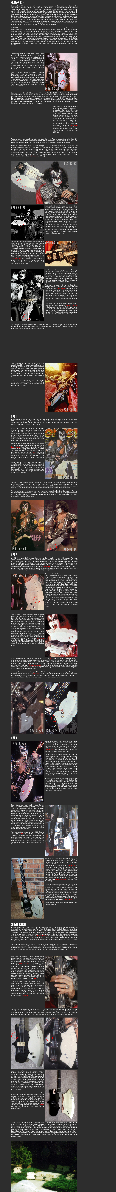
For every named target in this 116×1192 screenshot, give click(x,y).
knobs (51, 658)
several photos (16, 258)
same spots (73, 125)
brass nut (25, 995)
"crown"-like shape (24, 963)
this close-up (68, 899)
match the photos (61, 879)
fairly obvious (42, 936)
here (34, 452)
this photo (34, 156)
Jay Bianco (72, 865)
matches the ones (71, 305)
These (42, 1105)
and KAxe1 (36, 673)
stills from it (61, 288)
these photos (16, 447)
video (22, 834)
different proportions (35, 665)
